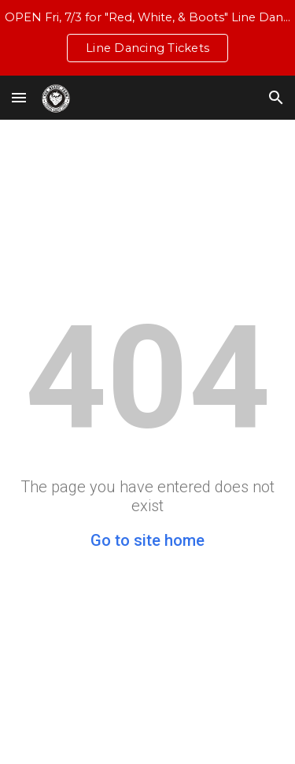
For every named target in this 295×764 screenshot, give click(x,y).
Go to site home (147, 540)
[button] (19, 97)
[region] (147, 38)
